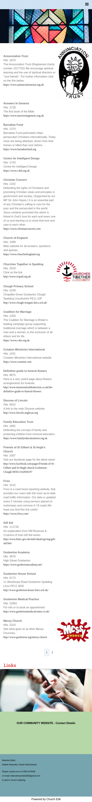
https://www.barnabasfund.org (19, 149)
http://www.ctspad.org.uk (17, 276)
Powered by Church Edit (46, 799)
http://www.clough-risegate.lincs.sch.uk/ (25, 302)
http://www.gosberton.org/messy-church (25, 637)
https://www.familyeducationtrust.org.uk (25, 438)
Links (10, 665)
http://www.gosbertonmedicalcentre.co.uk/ (26, 611)
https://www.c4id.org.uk (16, 170)
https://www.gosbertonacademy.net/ (22, 564)
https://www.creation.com (17, 361)
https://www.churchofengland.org (21, 254)
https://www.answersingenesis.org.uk (23, 115)
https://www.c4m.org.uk (16, 340)
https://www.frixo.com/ (16, 513)
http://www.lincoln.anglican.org (20, 412)
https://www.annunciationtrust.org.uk (23, 84)
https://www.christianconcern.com (21, 228)
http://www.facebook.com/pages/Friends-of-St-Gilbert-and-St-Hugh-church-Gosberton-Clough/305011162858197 (29, 467)
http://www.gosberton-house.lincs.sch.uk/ (25, 590)
